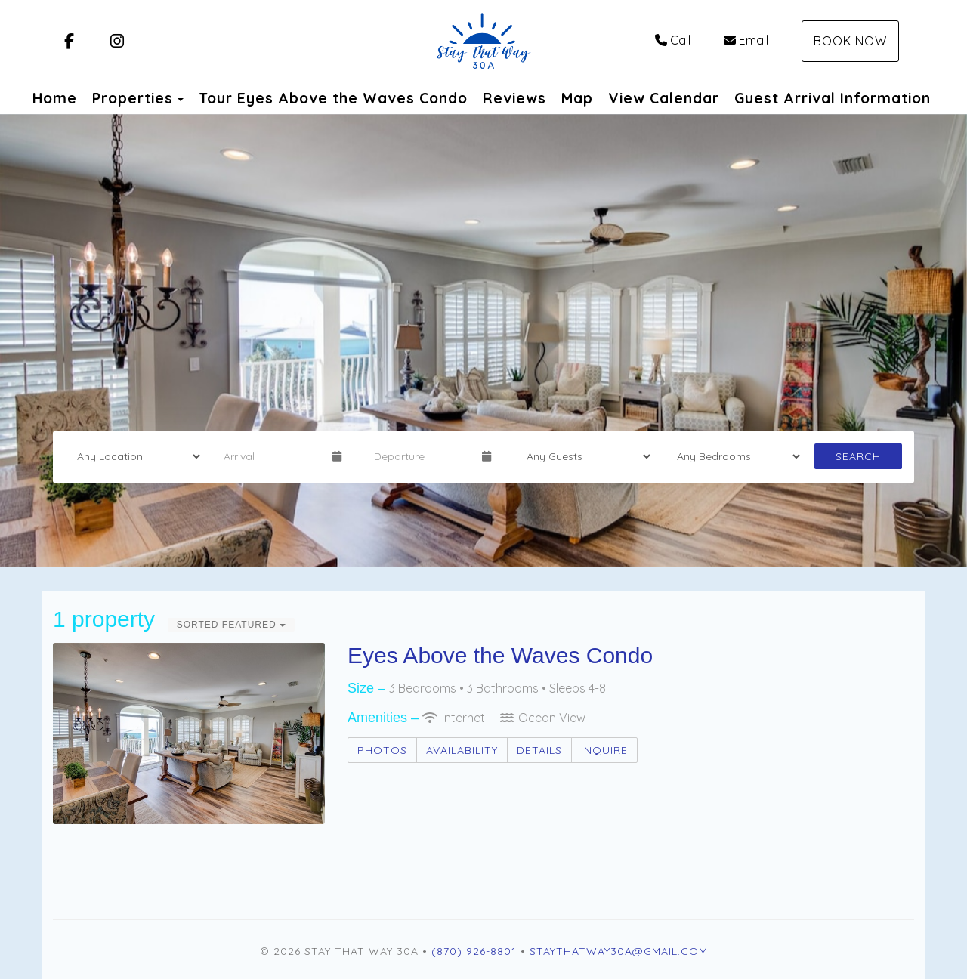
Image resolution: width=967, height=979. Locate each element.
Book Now (850, 40)
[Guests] (583, 456)
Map (577, 98)
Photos (382, 750)
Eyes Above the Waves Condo (500, 655)
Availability (462, 750)
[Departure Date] (421, 456)
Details (539, 750)
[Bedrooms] (733, 456)
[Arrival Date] (271, 456)
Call (672, 40)
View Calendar (663, 98)
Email (746, 40)
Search (858, 456)
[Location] (133, 456)
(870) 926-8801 (474, 951)
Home (54, 98)
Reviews (514, 98)
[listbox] (483, 340)
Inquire (604, 750)
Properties (132, 98)
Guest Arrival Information (832, 98)
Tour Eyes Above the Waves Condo (333, 98)
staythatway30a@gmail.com (619, 951)
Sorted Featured (231, 624)
